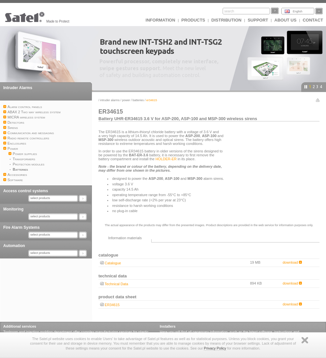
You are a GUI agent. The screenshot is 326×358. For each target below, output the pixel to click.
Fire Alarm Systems (21, 227)
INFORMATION (160, 20)
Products (193, 20)
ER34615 (112, 305)
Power (126, 100)
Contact (313, 20)
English (298, 11)
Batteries (138, 100)
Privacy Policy (215, 348)
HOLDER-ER (166, 159)
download (292, 262)
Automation (14, 245)
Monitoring (13, 209)
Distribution (226, 20)
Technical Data (116, 284)
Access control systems (25, 191)
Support (258, 20)
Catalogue (113, 263)
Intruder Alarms (17, 88)
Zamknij (305, 340)
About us (285, 20)
